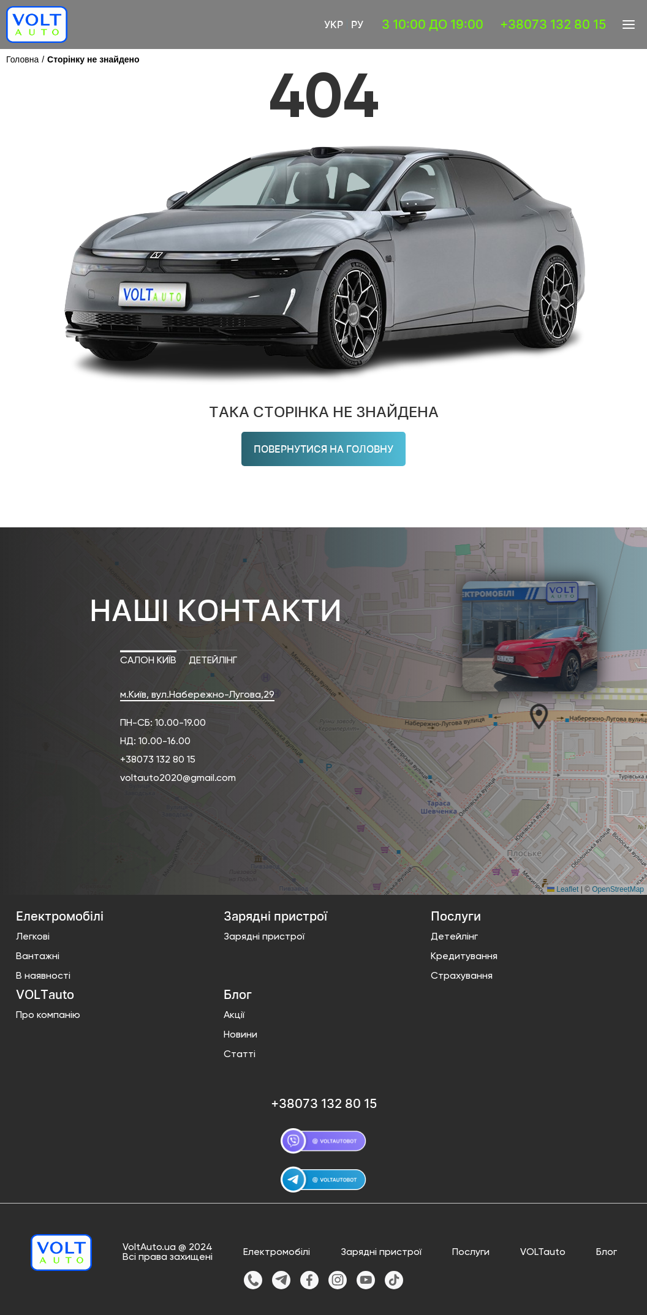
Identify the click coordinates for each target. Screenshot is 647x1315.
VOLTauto (543, 1252)
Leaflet (562, 889)
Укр (333, 24)
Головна (22, 59)
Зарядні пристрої (264, 937)
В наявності (43, 976)
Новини (240, 1035)
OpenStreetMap (618, 889)
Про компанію (48, 1015)
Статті (239, 1055)
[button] (530, 716)
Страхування (462, 976)
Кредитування (464, 957)
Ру (357, 24)
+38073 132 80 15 (157, 760)
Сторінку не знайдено (93, 59)
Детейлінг (454, 937)
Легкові (33, 937)
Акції (234, 1015)
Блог (606, 1252)
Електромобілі (276, 1252)
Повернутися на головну (323, 449)
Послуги (471, 1252)
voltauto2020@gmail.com (178, 778)
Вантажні (37, 957)
